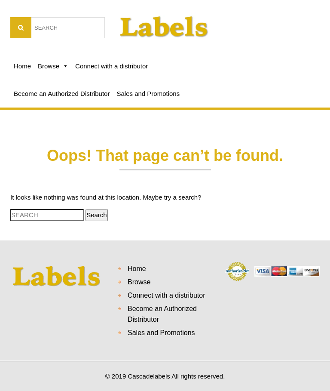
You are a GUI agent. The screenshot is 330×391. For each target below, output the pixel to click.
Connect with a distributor (111, 66)
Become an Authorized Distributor (62, 93)
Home (22, 66)
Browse (53, 66)
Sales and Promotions (148, 93)
